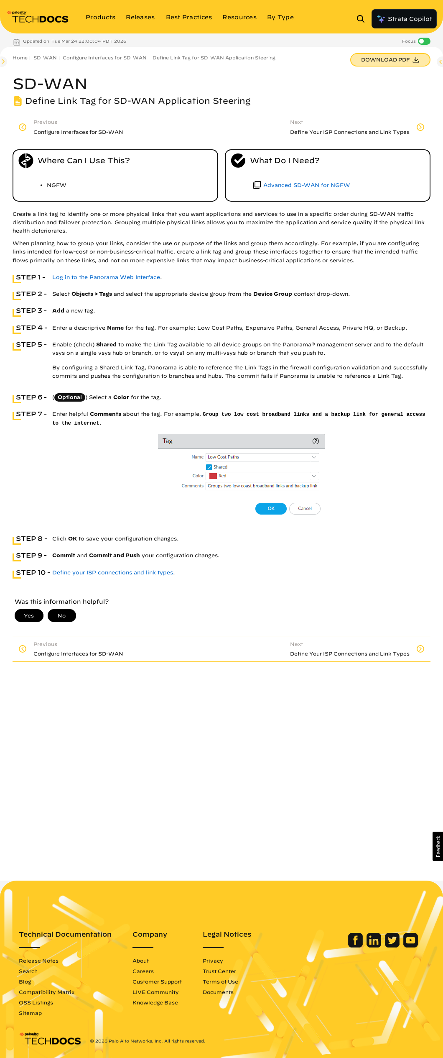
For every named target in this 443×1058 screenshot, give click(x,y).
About (140, 960)
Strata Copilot (404, 19)
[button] (438, 846)
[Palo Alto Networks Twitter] (393, 945)
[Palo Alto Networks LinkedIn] (375, 945)
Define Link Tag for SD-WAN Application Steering (214, 57)
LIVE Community (155, 992)
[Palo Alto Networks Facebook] (356, 945)
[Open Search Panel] (363, 19)
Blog (25, 981)
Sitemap (30, 1013)
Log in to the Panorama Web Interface (106, 277)
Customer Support (157, 981)
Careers (143, 971)
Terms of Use (220, 981)
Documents (218, 992)
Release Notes (39, 960)
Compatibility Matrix (46, 992)
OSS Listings (36, 1002)
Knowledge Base (155, 1002)
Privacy (213, 960)
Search (28, 971)
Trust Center (219, 971)
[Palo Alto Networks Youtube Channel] (410, 945)
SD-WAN (45, 57)
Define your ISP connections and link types (112, 572)
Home (20, 57)
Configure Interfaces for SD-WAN (105, 57)
